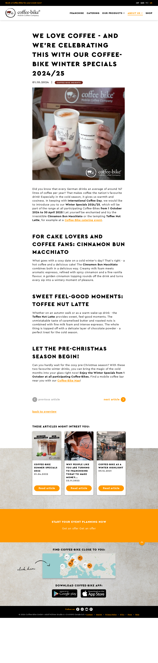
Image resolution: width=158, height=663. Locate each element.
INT (137, 3)
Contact (89, 614)
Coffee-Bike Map (68, 380)
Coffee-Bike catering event (83, 220)
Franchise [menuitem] (77, 13)
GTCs (122, 614)
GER (142, 3)
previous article (46, 399)
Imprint (99, 614)
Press (130, 614)
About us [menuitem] (134, 13)
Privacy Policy (111, 614)
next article (115, 399)
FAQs (137, 614)
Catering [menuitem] (93, 13)
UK (151, 3)
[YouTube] (86, 609)
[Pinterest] (91, 609)
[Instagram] (82, 609)
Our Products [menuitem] (112, 13)
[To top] (142, 542)
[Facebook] (77, 609)
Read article (47, 488)
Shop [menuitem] (149, 13)
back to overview (44, 411)
